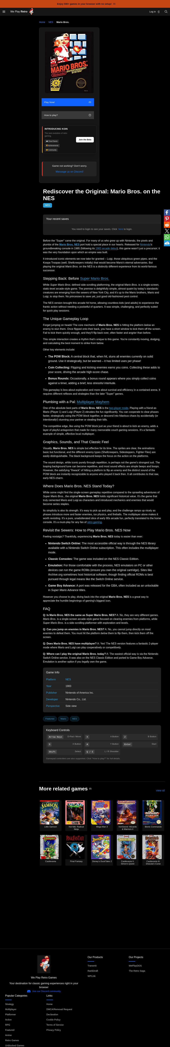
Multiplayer (10, 1009)
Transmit (92, 965)
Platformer (10, 1014)
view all (160, 790)
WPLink (92, 976)
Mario (63, 719)
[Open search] (166, 11)
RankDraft (93, 971)
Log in (154, 11)
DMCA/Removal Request (59, 1009)
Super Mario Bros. (94, 278)
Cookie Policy (53, 1019)
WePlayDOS (135, 965)
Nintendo (145, 244)
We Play (22, 12)
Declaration (52, 1014)
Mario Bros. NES (69, 244)
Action (8, 1019)
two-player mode (118, 408)
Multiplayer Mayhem (93, 402)
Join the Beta (85, 140)
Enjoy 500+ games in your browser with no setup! (86, 4)
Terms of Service (55, 1025)
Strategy (9, 1004)
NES (51, 22)
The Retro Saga (137, 971)
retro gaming (94, 522)
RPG (7, 1025)
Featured (49, 719)
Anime (8, 1035)
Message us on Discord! (69, 171)
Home (42, 22)
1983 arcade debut (106, 248)
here (120, 229)
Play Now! (67, 102)
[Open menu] (4, 12)
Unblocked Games (14, 1045)
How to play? (67, 115)
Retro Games (12, 1040)
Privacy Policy (53, 1030)
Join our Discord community (44, 991)
